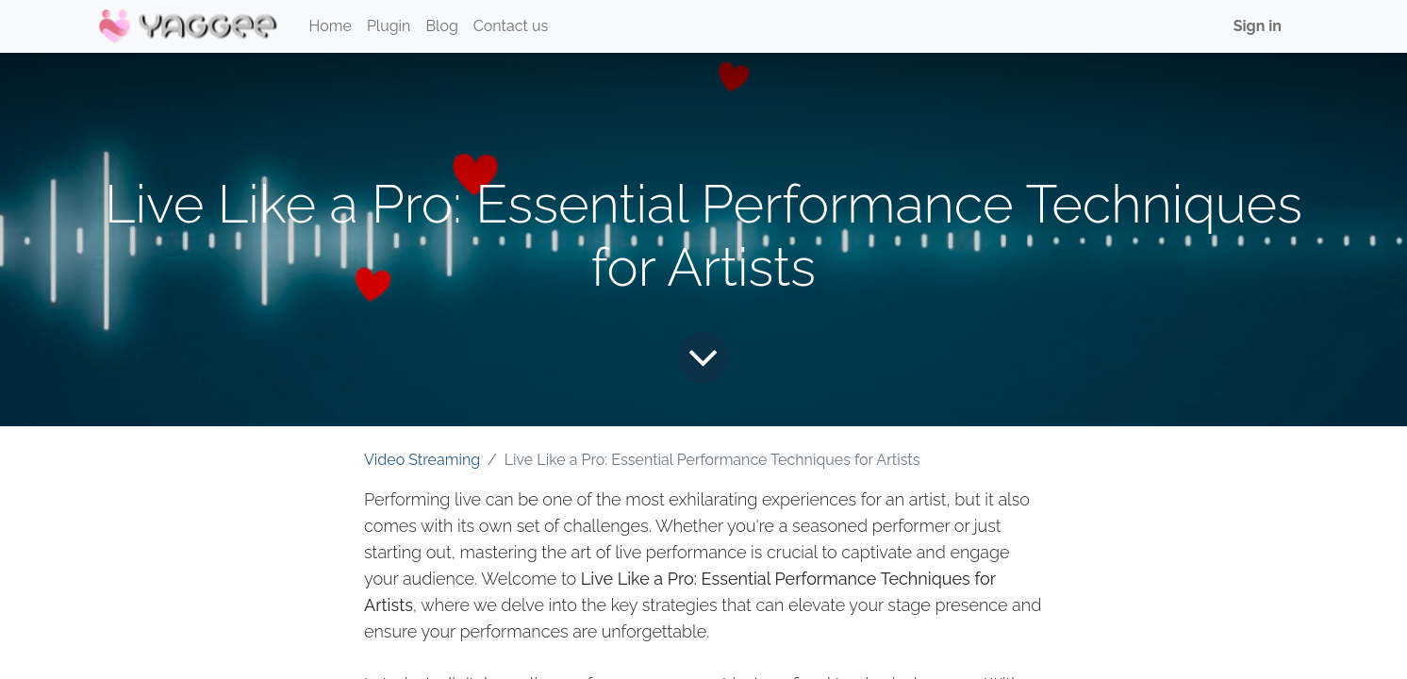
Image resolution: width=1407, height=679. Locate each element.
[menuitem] (330, 26)
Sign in (1257, 26)
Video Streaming (422, 460)
